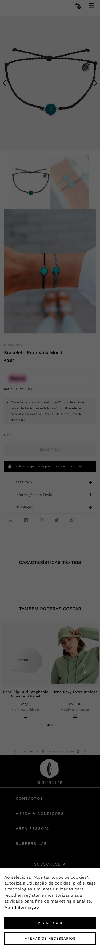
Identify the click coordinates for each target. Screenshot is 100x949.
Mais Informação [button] (21, 907)
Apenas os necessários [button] (50, 938)
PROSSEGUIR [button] (50, 923)
